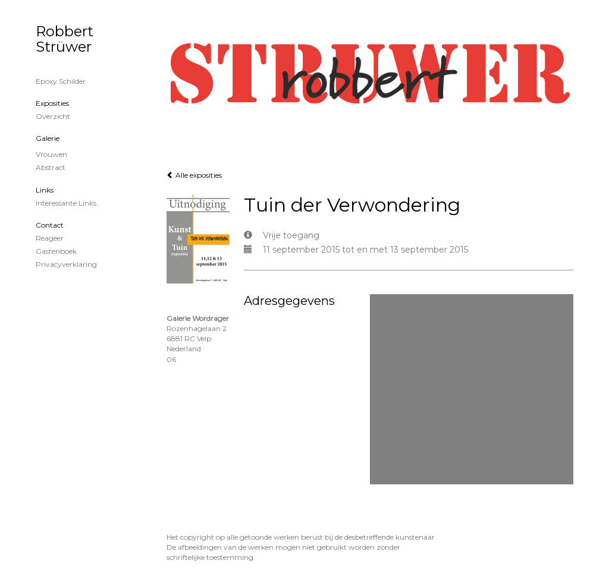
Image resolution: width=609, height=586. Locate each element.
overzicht (53, 116)
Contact (50, 224)
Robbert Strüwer (64, 39)
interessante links (66, 203)
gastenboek (56, 251)
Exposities (52, 103)
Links (45, 189)
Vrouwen (51, 154)
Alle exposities (194, 175)
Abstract (50, 167)
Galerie (47, 138)
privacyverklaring (66, 264)
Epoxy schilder (61, 81)
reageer (50, 238)
